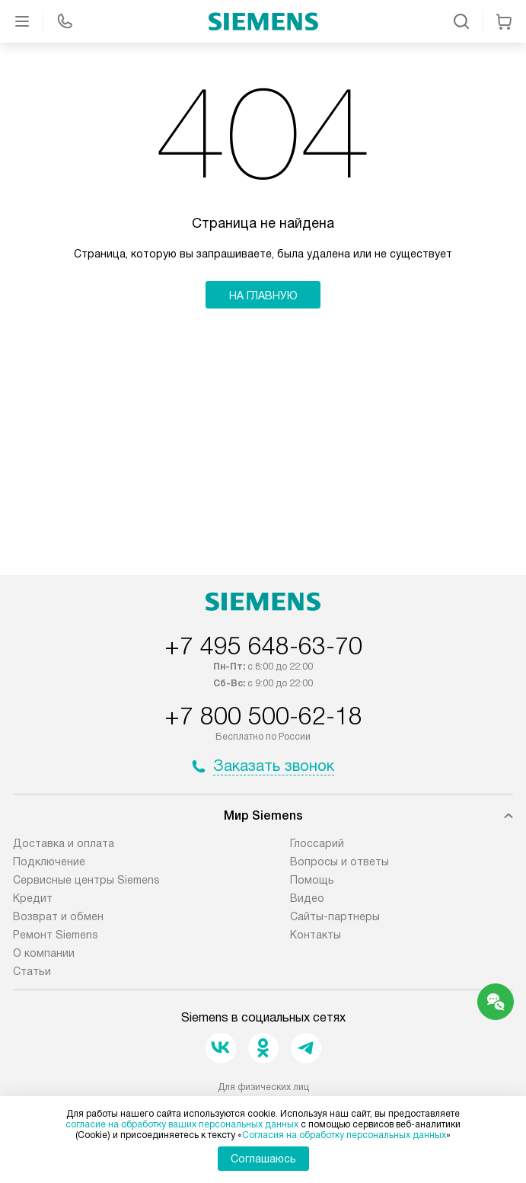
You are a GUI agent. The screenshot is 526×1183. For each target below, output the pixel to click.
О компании (44, 953)
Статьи (32, 971)
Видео (307, 898)
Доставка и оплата (63, 843)
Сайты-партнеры (335, 916)
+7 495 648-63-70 (263, 646)
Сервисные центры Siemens (86, 880)
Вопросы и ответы (339, 861)
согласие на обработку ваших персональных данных (181, 1124)
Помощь (312, 880)
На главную (263, 295)
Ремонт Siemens (55, 935)
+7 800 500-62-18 (263, 716)
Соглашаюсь (263, 1159)
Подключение (49, 861)
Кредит (33, 898)
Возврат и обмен (58, 916)
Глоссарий (317, 843)
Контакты (315, 935)
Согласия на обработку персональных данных (344, 1135)
